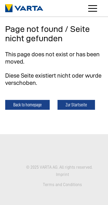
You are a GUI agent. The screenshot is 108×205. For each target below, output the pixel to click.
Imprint (62, 174)
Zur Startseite (76, 104)
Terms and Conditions (62, 184)
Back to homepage (27, 104)
